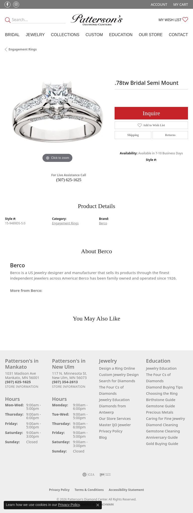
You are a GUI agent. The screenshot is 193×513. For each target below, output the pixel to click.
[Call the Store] (18, 381)
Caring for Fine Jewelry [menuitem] (165, 418)
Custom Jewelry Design (119, 374)
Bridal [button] (12, 35)
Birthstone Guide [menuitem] (160, 399)
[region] (57, 111)
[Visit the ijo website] (105, 474)
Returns (170, 135)
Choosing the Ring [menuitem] (162, 393)
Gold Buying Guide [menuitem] (162, 443)
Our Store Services (115, 418)
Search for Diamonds (117, 380)
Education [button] (120, 35)
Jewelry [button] (35, 35)
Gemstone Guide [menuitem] (160, 406)
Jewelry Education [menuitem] (161, 368)
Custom (94, 35)
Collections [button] (65, 35)
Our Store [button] (151, 35)
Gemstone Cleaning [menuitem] (163, 431)
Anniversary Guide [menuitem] (162, 437)
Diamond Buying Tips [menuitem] (164, 387)
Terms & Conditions (89, 490)
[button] (158, 4)
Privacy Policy (110, 431)
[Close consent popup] (97, 504)
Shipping (133, 135)
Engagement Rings (23, 49)
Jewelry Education (114, 399)
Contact (178, 35)
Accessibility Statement (126, 490)
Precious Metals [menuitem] (159, 412)
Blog (103, 437)
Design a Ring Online (117, 368)
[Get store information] (21, 386)
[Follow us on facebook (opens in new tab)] (8, 5)
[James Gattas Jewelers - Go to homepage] (96, 19)
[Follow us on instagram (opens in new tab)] (16, 5)
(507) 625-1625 (68, 180)
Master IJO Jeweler (115, 424)
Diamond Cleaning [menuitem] (162, 424)
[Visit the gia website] (88, 474)
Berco (103, 223)
